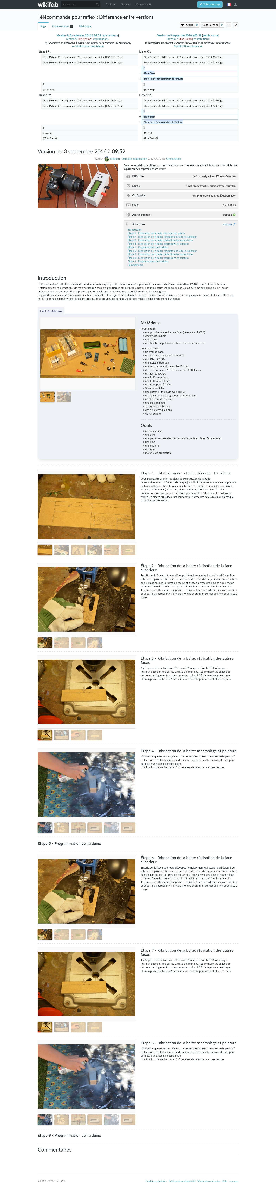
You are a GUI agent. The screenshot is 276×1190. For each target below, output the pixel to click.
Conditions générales (156, 1181)
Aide (224, 1181)
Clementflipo (173, 158)
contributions (101, 38)
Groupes (126, 4)
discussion (85, 38)
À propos (233, 1181)
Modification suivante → (188, 46)
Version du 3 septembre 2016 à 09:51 (79, 35)
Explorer (111, 4)
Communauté (143, 4)
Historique (85, 26)
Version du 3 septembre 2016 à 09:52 (179, 35)
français (229, 4)
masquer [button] (228, 224)
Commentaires (60, 26)
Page (43, 26)
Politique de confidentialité (182, 1181)
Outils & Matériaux (51, 311)
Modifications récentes (208, 1181)
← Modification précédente (88, 46)
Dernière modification (134, 158)
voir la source (110, 35)
